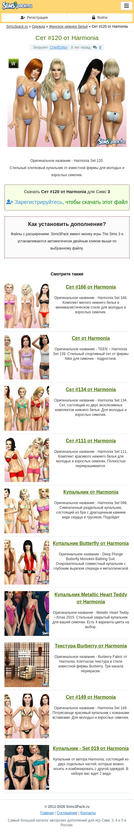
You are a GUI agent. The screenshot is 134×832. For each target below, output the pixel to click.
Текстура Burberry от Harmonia (91, 645)
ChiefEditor (58, 47)
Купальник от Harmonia (91, 492)
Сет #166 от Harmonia (91, 286)
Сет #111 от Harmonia (91, 440)
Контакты (88, 813)
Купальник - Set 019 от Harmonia (91, 748)
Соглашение (67, 813)
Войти (99, 18)
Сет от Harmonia (91, 338)
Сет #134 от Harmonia (91, 389)
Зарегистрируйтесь (34, 202)
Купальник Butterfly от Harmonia (91, 543)
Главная (47, 813)
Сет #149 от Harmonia (91, 697)
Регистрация (34, 18)
